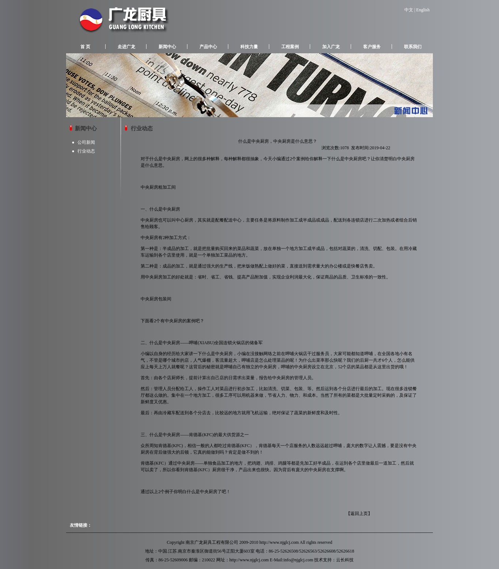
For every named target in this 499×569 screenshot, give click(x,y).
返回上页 (359, 513)
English (423, 9)
